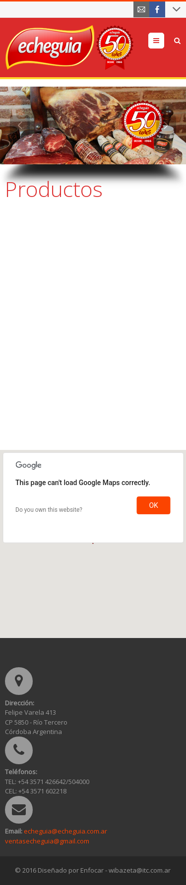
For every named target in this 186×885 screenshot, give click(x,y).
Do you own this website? (48, 509)
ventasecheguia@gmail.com (47, 840)
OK (153, 505)
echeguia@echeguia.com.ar (65, 831)
